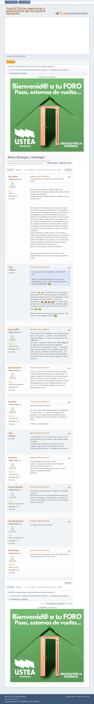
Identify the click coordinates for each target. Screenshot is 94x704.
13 (49, 170)
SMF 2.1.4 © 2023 (10, 696)
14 (51, 170)
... (56, 170)
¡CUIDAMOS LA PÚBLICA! (47, 77)
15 (54, 170)
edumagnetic (17, 487)
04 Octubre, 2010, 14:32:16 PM (39, 457)
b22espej (15, 550)
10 (41, 170)
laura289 (15, 329)
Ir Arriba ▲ (86, 696)
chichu (14, 458)
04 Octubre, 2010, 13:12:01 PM (39, 367)
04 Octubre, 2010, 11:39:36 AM (39, 329)
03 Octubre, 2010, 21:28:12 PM (39, 267)
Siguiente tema (65, 163)
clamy (13, 402)
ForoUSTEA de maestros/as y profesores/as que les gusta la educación (25, 11)
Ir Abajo (10, 170)
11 (44, 170)
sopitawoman (17, 521)
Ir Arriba (10, 587)
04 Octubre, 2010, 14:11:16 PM (39, 433)
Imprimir (68, 170)
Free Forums (15, 699)
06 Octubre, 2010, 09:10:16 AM (39, 521)
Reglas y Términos (76, 696)
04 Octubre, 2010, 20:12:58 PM (39, 487)
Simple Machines (21, 696)
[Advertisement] (47, 35)
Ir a (42, 603)
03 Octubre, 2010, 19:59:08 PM (39, 176)
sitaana (14, 176)
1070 (59, 170)
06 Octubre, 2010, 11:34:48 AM (39, 550)
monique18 (16, 368)
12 (46, 170)
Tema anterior (52, 163)
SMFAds (7, 699)
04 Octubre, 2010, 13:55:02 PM (39, 401)
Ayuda (68, 696)
